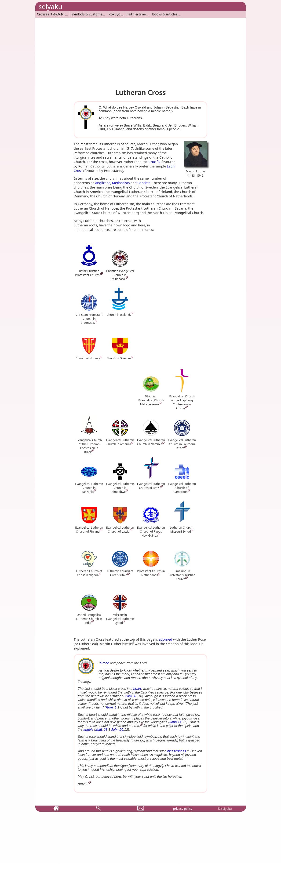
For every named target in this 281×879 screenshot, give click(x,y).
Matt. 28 (101, 729)
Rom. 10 (131, 696)
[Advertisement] (140, 50)
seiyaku (50, 6)
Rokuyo (114, 14)
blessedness (176, 751)
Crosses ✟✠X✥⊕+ (51, 14)
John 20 (117, 729)
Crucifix (155, 162)
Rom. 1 (111, 707)
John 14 (175, 722)
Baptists (144, 183)
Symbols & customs (86, 14)
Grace (104, 663)
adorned (165, 639)
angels (88, 729)
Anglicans (102, 183)
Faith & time (136, 14)
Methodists (121, 183)
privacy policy (182, 808)
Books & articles (164, 14)
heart (137, 688)
